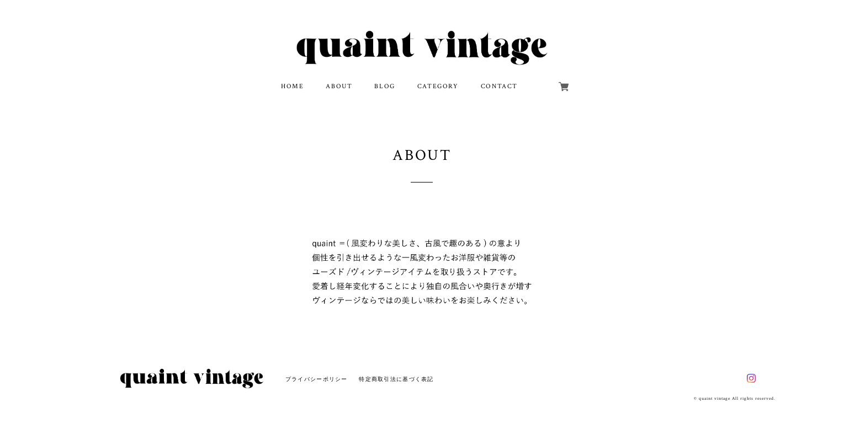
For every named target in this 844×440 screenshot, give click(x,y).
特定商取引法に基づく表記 (396, 379)
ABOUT (339, 86)
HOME (292, 86)
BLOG (384, 86)
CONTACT (499, 86)
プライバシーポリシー (316, 379)
